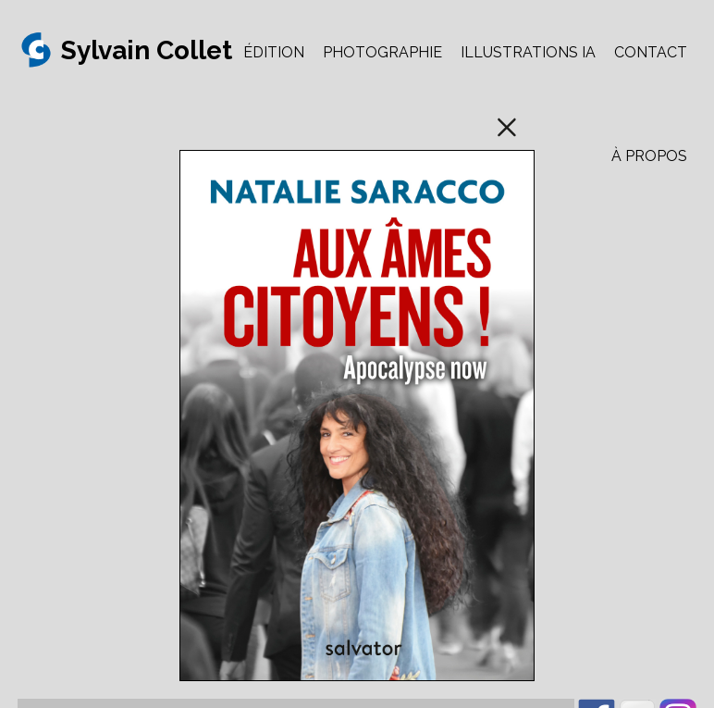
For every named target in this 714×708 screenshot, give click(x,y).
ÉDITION (273, 52)
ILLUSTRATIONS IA (528, 52)
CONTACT (650, 52)
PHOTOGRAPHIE (382, 52)
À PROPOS (649, 156)
